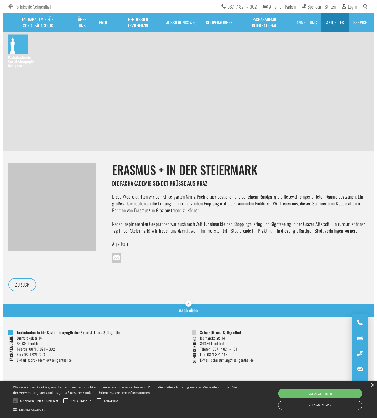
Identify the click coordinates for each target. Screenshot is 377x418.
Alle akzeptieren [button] (320, 393)
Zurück (22, 284)
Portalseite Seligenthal (32, 6)
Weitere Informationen (132, 393)
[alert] (188, 399)
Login (352, 6)
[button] (127, 409)
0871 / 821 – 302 (242, 6)
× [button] (372, 385)
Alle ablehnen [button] (320, 405)
